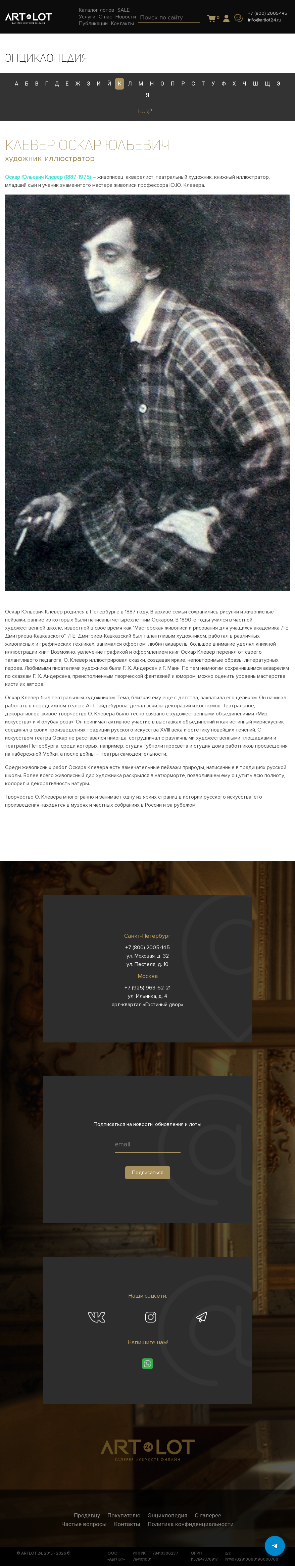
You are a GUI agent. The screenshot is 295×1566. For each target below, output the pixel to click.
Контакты (127, 1524)
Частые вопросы (84, 1524)
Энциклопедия (167, 1515)
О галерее (208, 1515)
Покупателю (123, 1515)
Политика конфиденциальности (191, 1524)
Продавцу (87, 1515)
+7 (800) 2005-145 (267, 13)
